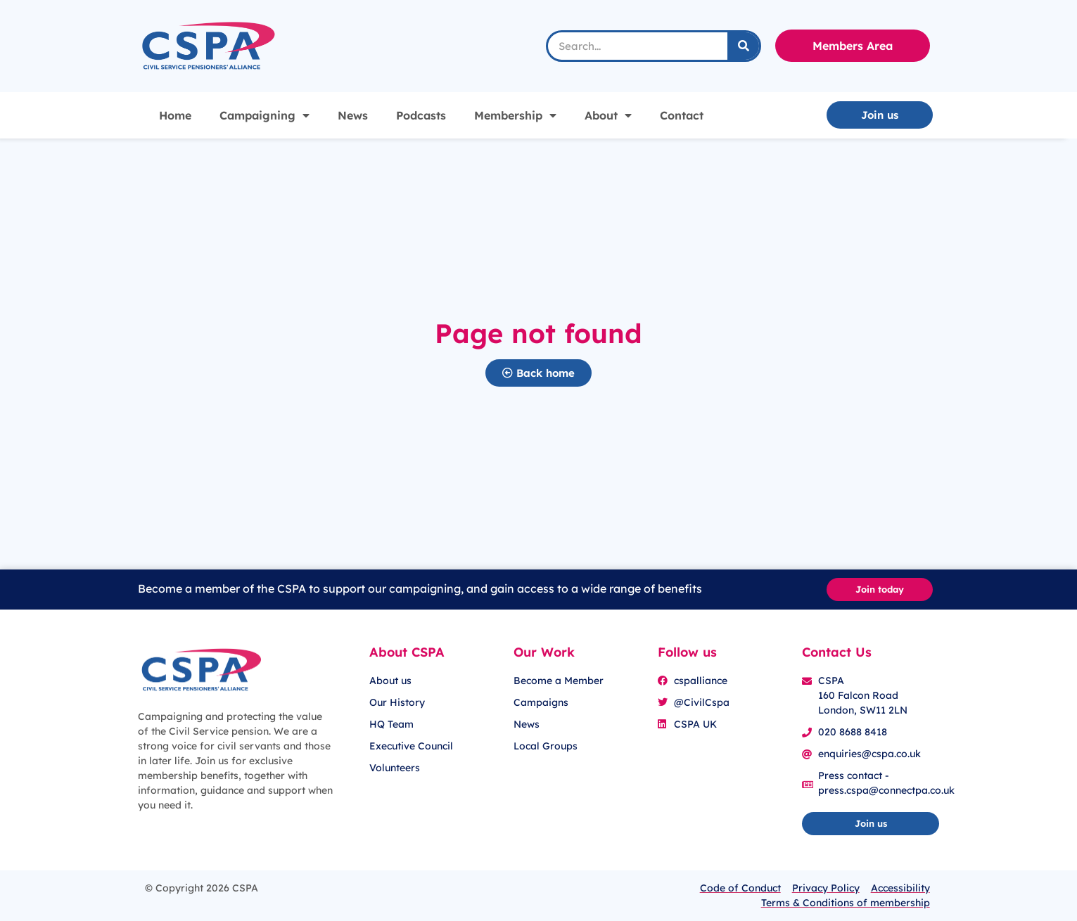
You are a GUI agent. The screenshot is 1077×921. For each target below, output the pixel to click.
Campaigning (264, 115)
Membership (515, 115)
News (353, 115)
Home (175, 115)
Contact (681, 115)
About (608, 115)
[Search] (743, 46)
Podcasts (421, 115)
